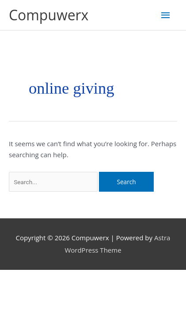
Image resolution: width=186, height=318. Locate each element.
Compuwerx (48, 14)
